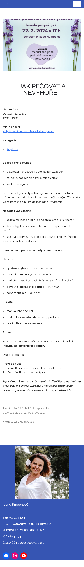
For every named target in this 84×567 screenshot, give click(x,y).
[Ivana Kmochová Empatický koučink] (9, 4)
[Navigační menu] (77, 4)
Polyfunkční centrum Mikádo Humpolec (28, 131)
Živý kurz (12, 149)
